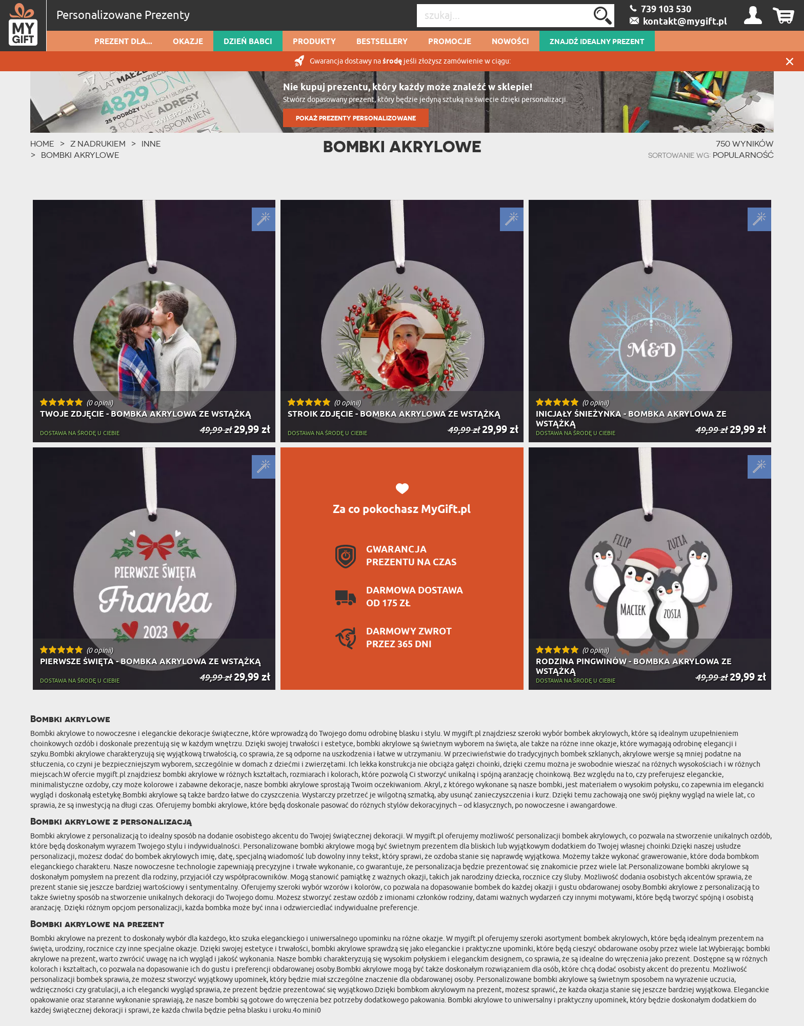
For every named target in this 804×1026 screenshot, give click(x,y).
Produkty (314, 42)
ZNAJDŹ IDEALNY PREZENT (597, 42)
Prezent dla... (123, 42)
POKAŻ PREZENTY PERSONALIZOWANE (356, 118)
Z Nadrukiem (98, 143)
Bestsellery (382, 42)
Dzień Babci (248, 42)
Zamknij (789, 61)
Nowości (510, 42)
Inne (151, 143)
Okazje (188, 42)
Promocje (449, 42)
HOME (42, 143)
